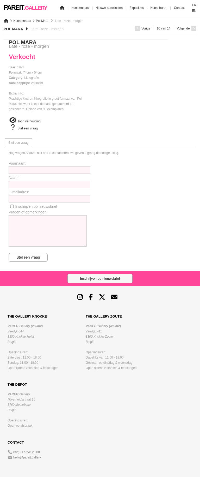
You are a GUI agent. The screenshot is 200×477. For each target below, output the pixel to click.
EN (194, 11)
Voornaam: (17, 163)
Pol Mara (42, 21)
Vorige (142, 28)
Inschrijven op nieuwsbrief (36, 206)
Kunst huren (158, 8)
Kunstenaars (80, 8)
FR (194, 5)
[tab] (18, 142)
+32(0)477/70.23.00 (26, 452)
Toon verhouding (25, 121)
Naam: (14, 178)
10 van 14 (164, 28)
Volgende (186, 28)
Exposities (136, 8)
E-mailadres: (19, 192)
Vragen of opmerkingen (27, 212)
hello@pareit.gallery (27, 457)
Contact (179, 8)
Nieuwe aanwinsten (109, 8)
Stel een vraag (23, 128)
